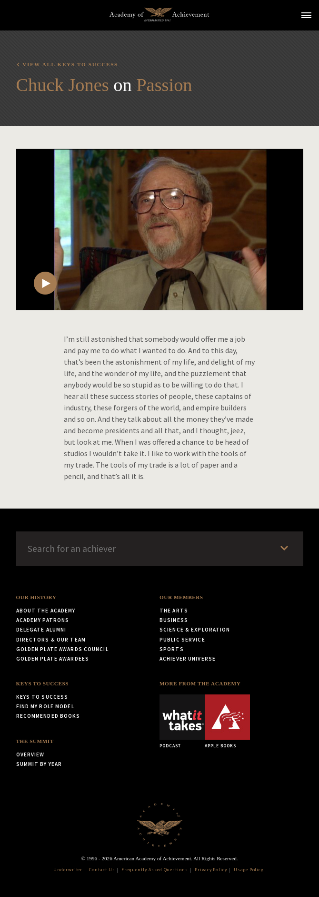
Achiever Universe (188, 658)
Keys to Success (42, 683)
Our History (36, 597)
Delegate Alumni (41, 629)
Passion (164, 85)
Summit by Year (39, 764)
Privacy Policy (211, 870)
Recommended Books (48, 716)
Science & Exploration (195, 629)
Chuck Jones (62, 85)
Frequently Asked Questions (154, 870)
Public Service (182, 639)
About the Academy (46, 610)
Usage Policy (249, 870)
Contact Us (102, 870)
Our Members (181, 597)
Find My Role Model (45, 706)
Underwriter (68, 870)
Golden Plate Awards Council (62, 649)
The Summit (35, 741)
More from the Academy (200, 683)
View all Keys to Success (70, 64)
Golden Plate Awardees (53, 658)
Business (174, 620)
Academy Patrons (43, 620)
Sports (172, 649)
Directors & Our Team (51, 639)
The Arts (174, 610)
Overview (30, 754)
